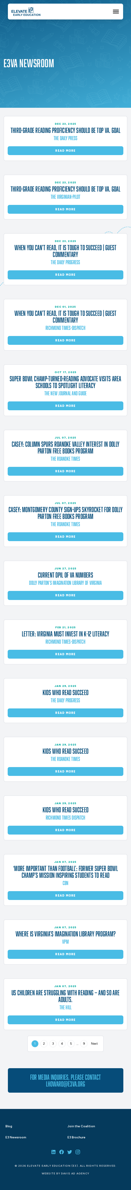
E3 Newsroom (15, 1137)
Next (94, 1044)
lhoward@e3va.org (65, 1084)
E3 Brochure (76, 1137)
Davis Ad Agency (75, 1173)
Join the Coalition (81, 1126)
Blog (8, 1126)
